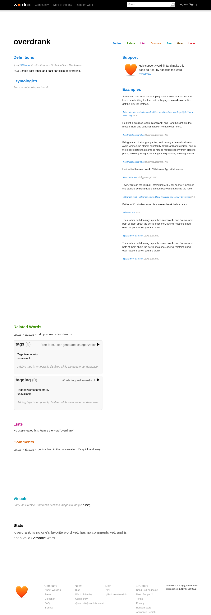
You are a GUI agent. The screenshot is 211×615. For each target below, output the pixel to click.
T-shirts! (49, 607)
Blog (77, 590)
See (169, 43)
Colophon (50, 598)
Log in (17, 334)
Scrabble (38, 538)
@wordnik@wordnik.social (89, 603)
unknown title (129, 212)
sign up (29, 334)
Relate (131, 43)
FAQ (47, 603)
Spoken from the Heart (133, 236)
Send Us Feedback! (147, 590)
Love (191, 43)
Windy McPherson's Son (134, 135)
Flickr (86, 505)
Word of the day (62, 4)
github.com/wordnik (116, 594)
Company (50, 585)
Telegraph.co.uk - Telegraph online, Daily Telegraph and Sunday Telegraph (156, 197)
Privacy (140, 603)
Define (117, 43)
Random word (84, 4)
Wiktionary (24, 65)
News (78, 585)
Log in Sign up (188, 4)
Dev (108, 585)
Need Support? (144, 594)
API (108, 590)
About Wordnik (53, 590)
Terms (139, 598)
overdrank (145, 74)
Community (42, 4)
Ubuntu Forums (130, 177)
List (142, 43)
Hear (180, 43)
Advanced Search (146, 612)
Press (48, 594)
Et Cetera (142, 585)
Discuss (156, 43)
